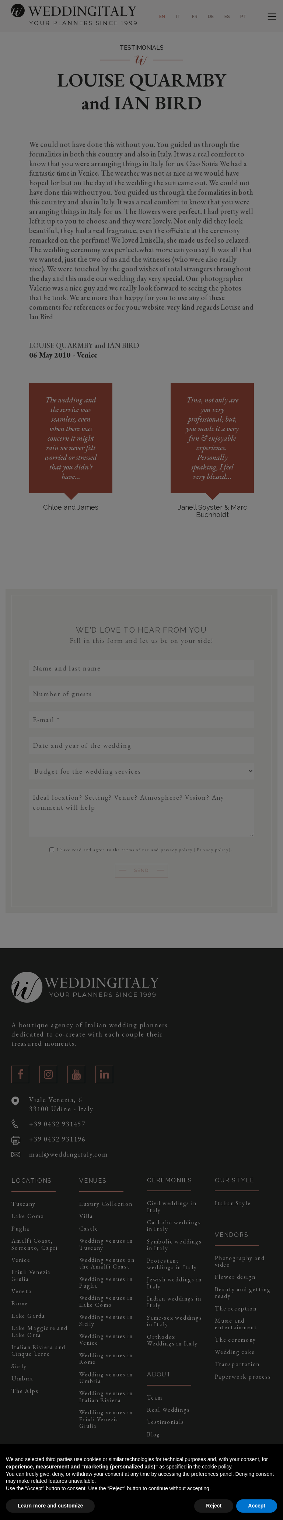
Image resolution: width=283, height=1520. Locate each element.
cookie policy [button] (216, 1467)
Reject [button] (213, 1506)
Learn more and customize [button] (50, 1506)
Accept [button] (256, 1506)
